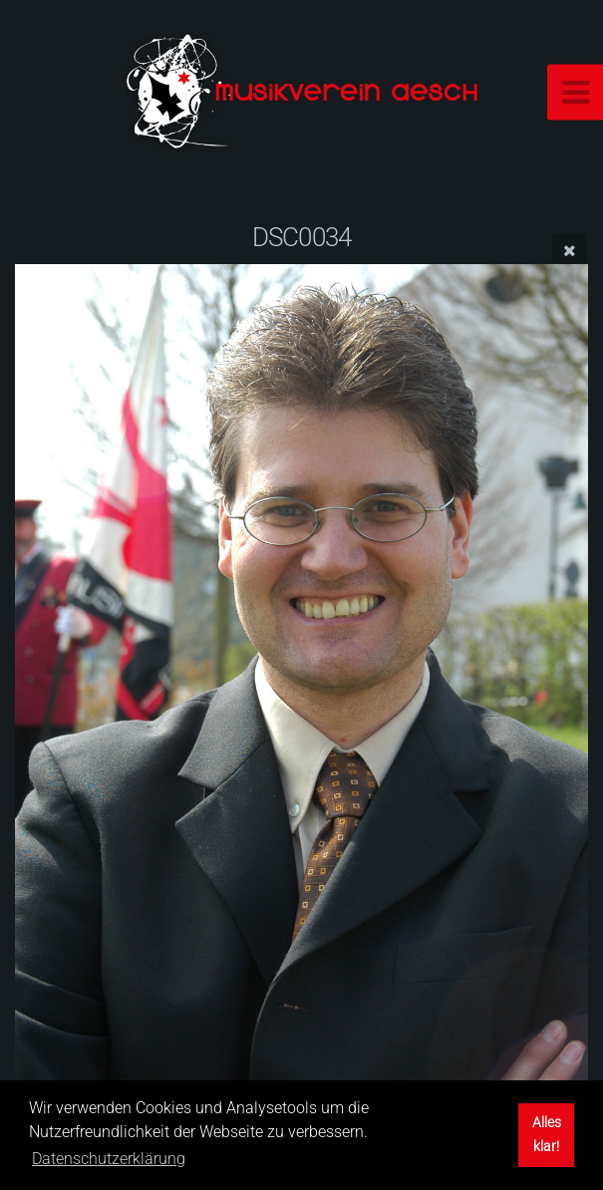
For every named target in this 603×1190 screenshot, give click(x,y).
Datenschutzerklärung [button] (108, 1158)
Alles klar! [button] (546, 1134)
